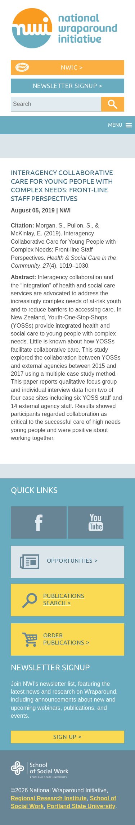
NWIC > (72, 67)
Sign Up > (67, 737)
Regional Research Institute (49, 798)
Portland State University (81, 806)
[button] (115, 125)
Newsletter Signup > (68, 86)
